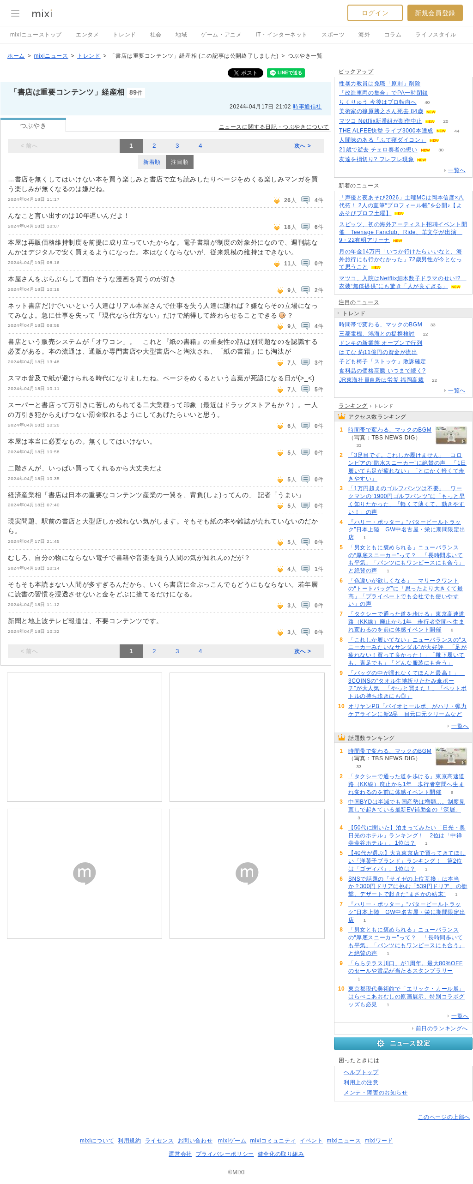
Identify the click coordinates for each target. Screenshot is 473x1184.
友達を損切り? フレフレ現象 (376, 159)
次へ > (302, 146)
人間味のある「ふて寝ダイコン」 (382, 140)
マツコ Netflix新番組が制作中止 (380, 121)
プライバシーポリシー (225, 1154)
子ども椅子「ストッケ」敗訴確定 (382, 361)
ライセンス (159, 1140)
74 (436, 361)
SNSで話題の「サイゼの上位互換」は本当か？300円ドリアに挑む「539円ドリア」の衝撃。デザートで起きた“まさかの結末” (407, 887)
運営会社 (180, 1154)
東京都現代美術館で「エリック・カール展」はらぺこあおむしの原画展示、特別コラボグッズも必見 (406, 997)
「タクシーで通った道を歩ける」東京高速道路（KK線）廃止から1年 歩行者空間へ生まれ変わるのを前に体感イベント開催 (406, 622)
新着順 (152, 162)
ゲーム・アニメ (221, 34)
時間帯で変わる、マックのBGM (380, 324)
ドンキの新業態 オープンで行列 (380, 343)
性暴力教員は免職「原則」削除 (379, 83)
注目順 (179, 162)
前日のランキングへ (442, 1028)
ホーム (16, 56)
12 (425, 334)
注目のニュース (359, 302)
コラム (393, 34)
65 (449, 140)
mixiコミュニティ (273, 1140)
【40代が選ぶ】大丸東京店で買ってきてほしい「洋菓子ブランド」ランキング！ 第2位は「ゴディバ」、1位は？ (407, 861)
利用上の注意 (361, 1082)
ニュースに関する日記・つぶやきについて (274, 127)
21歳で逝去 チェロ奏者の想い (378, 149)
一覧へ (457, 170)
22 (434, 380)
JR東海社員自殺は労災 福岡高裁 (381, 380)
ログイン (375, 13)
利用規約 (129, 1140)
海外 (364, 34)
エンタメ (87, 34)
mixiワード (378, 1140)
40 (427, 102)
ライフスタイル (435, 34)
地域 (181, 34)
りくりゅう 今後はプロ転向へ (378, 102)
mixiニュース (51, 56)
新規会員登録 (435, 13)
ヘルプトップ (361, 1072)
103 (436, 370)
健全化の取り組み (281, 1154)
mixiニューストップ (36, 34)
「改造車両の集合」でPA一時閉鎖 (383, 93)
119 (438, 159)
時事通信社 (307, 106)
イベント (311, 1140)
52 (428, 352)
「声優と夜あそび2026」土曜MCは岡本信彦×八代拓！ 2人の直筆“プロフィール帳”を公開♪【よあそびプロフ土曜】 (401, 205)
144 (447, 111)
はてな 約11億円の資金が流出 (378, 352)
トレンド (124, 34)
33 (433, 324)
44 (456, 130)
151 (439, 93)
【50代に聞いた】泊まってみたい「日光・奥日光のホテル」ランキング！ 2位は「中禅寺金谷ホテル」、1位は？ (407, 835)
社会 (156, 34)
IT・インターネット (281, 34)
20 (446, 121)
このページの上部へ (444, 1117)
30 (440, 149)
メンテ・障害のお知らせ (376, 1092)
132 (433, 343)
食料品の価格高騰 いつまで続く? (382, 370)
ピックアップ (356, 71)
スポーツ (333, 34)
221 (431, 83)
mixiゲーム (232, 1140)
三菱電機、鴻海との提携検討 (377, 334)
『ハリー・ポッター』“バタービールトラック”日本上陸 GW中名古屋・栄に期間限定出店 (406, 530)
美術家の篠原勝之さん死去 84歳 (381, 111)
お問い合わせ (195, 1140)
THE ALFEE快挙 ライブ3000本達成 (386, 130)
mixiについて (97, 1140)
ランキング (353, 406)
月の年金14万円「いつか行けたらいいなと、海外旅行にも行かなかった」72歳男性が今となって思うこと (400, 259)
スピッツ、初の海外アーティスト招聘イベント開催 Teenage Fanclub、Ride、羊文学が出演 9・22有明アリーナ (403, 232)
